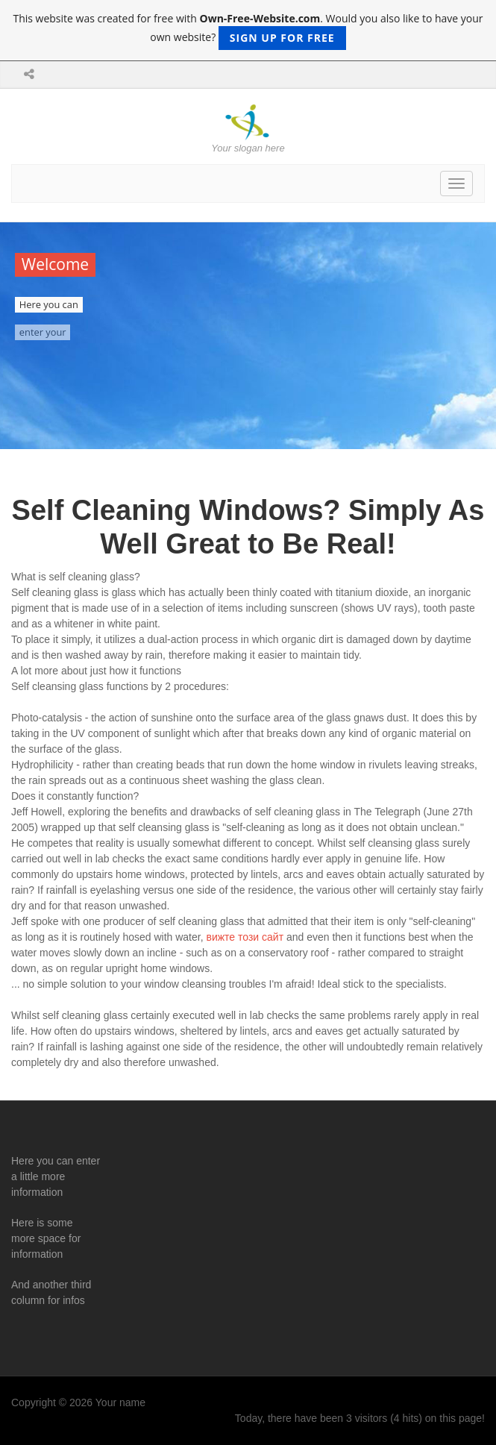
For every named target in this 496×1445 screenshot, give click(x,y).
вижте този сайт (244, 937)
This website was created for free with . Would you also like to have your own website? (248, 30)
